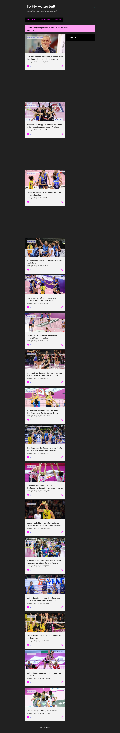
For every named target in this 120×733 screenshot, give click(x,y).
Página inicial (31, 19)
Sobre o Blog (45, 19)
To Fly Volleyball (41, 6)
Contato (58, 19)
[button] (61, 66)
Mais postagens (45, 727)
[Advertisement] (45, 86)
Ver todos (30, 30)
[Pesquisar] (94, 6)
